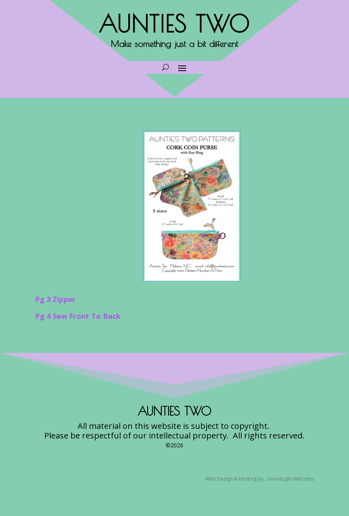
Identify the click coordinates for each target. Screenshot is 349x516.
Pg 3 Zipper (55, 299)
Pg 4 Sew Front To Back (78, 316)
